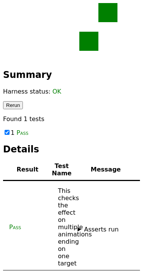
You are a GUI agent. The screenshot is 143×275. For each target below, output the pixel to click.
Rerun (13, 105)
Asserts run (101, 229)
